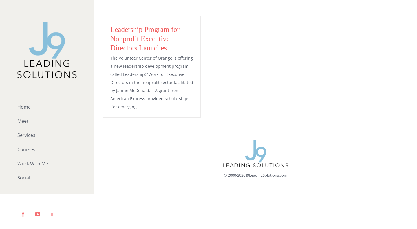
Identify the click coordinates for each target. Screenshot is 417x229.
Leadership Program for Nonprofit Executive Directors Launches (145, 38)
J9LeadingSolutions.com (266, 175)
